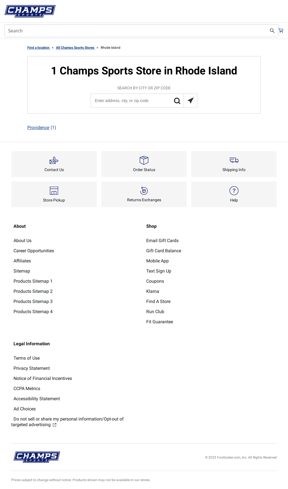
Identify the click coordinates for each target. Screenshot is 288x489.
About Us (23, 240)
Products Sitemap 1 (33, 281)
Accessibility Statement (37, 398)
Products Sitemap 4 (33, 311)
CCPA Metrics (27, 388)
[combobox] (138, 31)
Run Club (155, 311)
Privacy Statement (32, 368)
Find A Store (158, 301)
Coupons (155, 281)
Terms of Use (27, 358)
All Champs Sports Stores (75, 48)
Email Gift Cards (162, 240)
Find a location (38, 48)
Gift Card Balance (163, 250)
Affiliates (22, 261)
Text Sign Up (158, 271)
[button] (177, 100)
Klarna (152, 291)
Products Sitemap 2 (33, 291)
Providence (41, 127)
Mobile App (157, 261)
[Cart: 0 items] (279, 30)
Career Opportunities (34, 250)
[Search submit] (266, 31)
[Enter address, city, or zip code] (144, 100)
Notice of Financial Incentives (43, 378)
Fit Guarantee (159, 321)
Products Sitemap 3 (33, 301)
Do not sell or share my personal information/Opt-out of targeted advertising (67, 421)
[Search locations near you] (190, 100)
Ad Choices (25, 408)
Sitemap (22, 271)
